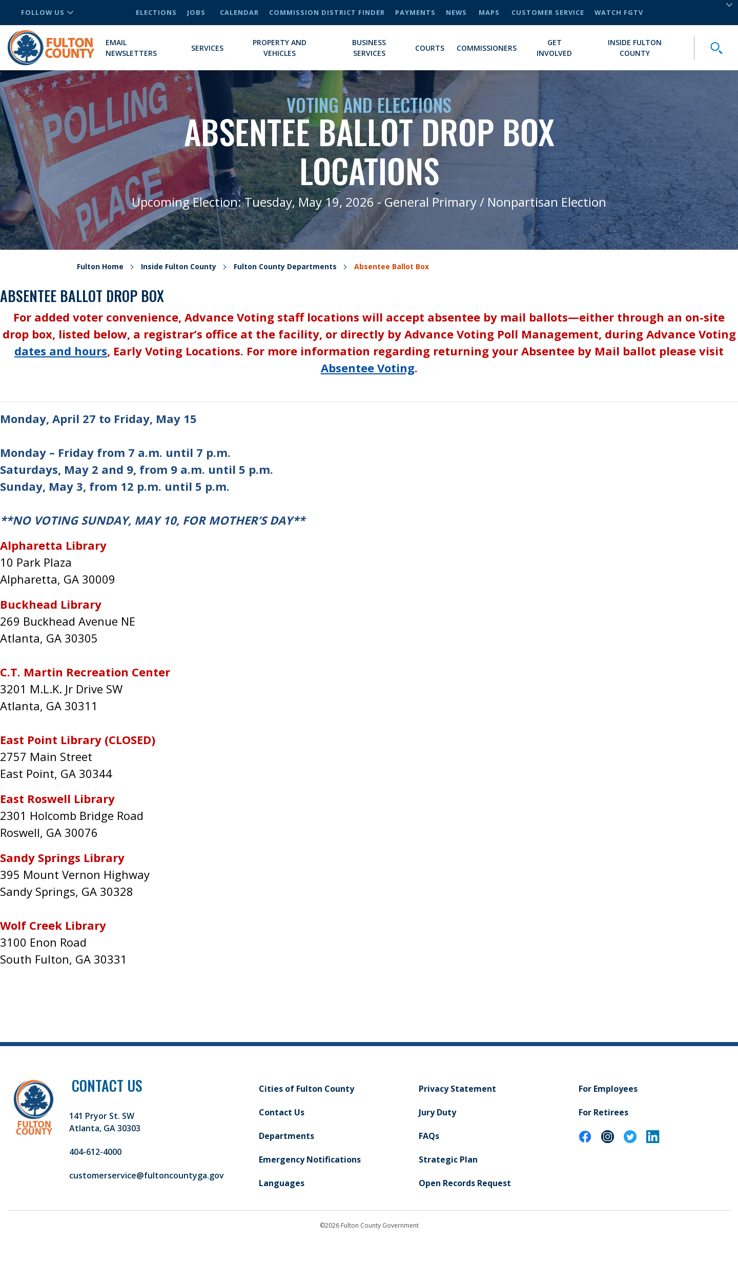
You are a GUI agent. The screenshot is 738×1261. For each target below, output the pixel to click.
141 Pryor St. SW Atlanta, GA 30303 (104, 1122)
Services (207, 48)
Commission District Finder (327, 12)
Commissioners (487, 48)
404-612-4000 (95, 1151)
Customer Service (547, 12)
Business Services (369, 47)
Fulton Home (100, 266)
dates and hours (60, 350)
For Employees (608, 1088)
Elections (156, 12)
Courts (429, 48)
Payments (415, 12)
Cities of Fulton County (306, 1088)
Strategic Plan (448, 1159)
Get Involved (554, 47)
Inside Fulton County (635, 47)
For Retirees (603, 1112)
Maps (489, 12)
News (456, 12)
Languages (281, 1183)
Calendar (239, 12)
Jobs (196, 12)
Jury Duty (437, 1112)
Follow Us (47, 12)
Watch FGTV (618, 12)
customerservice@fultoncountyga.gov (146, 1175)
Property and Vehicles (279, 47)
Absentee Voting (368, 367)
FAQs (429, 1136)
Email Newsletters (131, 47)
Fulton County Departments (285, 266)
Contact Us (281, 1112)
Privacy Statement (457, 1088)
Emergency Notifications (310, 1159)
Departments (286, 1136)
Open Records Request (465, 1183)
